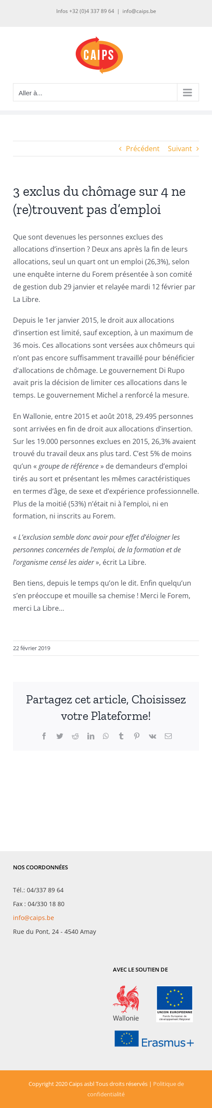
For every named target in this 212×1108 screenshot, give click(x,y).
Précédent (143, 148)
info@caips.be (139, 11)
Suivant (180, 148)
